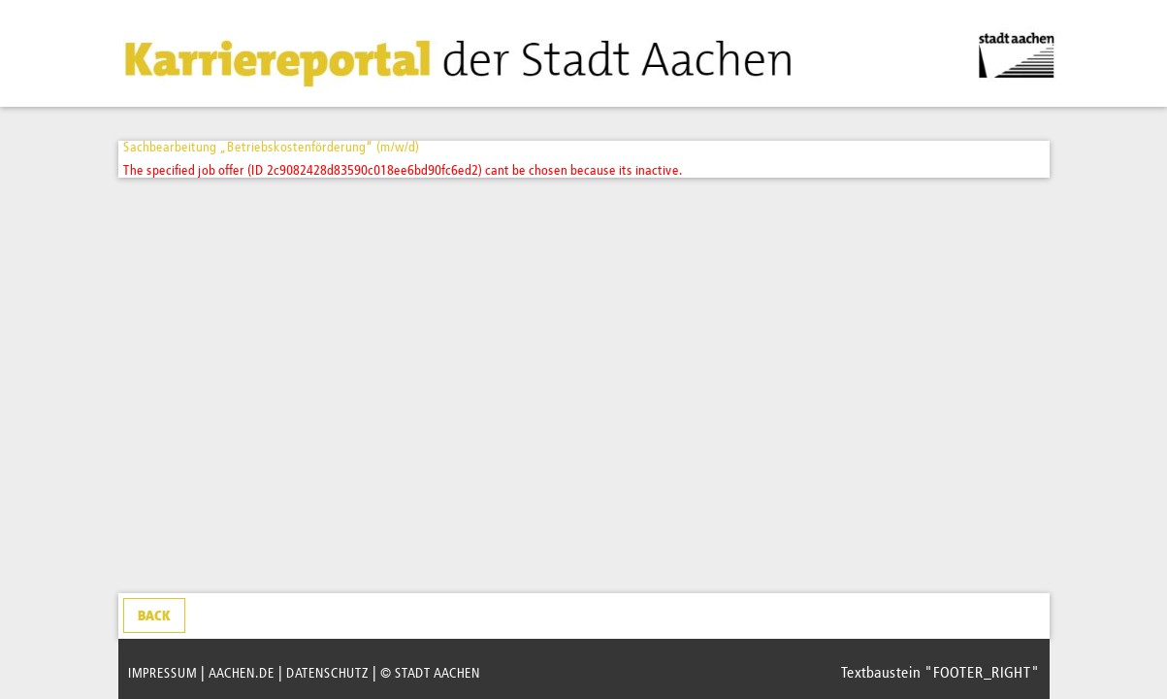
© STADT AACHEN (430, 674)
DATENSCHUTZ (327, 674)
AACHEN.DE (242, 674)
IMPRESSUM (162, 674)
